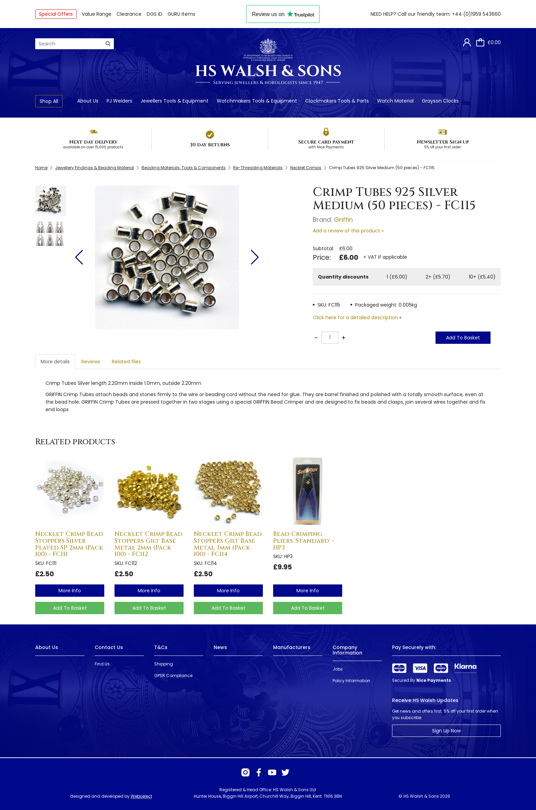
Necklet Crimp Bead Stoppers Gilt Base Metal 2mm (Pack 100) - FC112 (149, 544)
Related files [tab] (126, 361)
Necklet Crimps (305, 168)
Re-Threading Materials (258, 168)
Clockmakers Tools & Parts (337, 100)
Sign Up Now (446, 730)
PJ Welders (119, 100)
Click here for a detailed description (355, 317)
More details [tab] (55, 361)
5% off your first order (442, 147)
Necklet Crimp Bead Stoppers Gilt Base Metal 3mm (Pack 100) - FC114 (228, 544)
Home (41, 168)
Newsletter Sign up (443, 142)
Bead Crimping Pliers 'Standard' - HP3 (303, 541)
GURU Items (181, 14)
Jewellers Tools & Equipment (174, 100)
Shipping (163, 664)
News (220, 647)
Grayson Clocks (440, 100)
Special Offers (56, 14)
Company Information (347, 650)
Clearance (129, 14)
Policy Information (351, 681)
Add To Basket (463, 337)
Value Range (96, 14)
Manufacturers (291, 647)
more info (69, 590)
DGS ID (154, 14)
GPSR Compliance (173, 675)
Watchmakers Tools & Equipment (257, 100)
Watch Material (395, 100)
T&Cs (161, 647)
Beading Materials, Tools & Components (184, 168)
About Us (87, 100)
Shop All (49, 101)
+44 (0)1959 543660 (476, 14)
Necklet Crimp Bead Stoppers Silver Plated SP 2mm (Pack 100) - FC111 (69, 544)
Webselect (141, 796)
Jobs (338, 669)
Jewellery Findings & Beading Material (94, 168)
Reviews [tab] (90, 361)
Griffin (343, 219)
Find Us (102, 664)
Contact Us (109, 647)
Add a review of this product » (348, 230)
